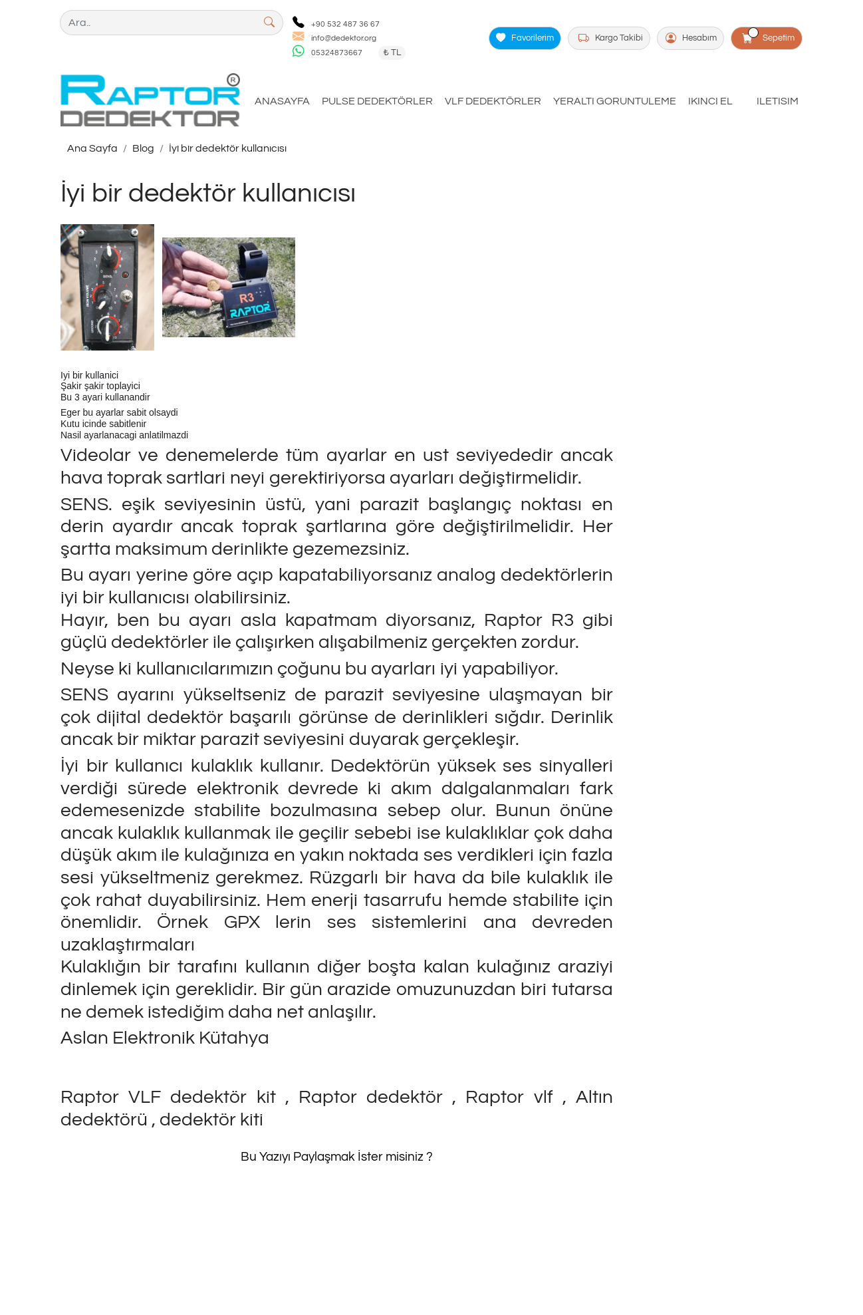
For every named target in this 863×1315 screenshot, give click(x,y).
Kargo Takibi (610, 38)
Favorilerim (525, 38)
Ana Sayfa (92, 148)
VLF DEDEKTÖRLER (493, 101)
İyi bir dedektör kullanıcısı (228, 148)
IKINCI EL (710, 101)
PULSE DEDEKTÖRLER (377, 101)
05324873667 (336, 53)
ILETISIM (778, 101)
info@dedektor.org (343, 38)
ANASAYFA (282, 101)
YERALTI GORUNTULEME (614, 101)
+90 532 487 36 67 (345, 24)
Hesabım (691, 38)
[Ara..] (158, 22)
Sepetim (769, 36)
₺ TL (392, 52)
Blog (143, 148)
